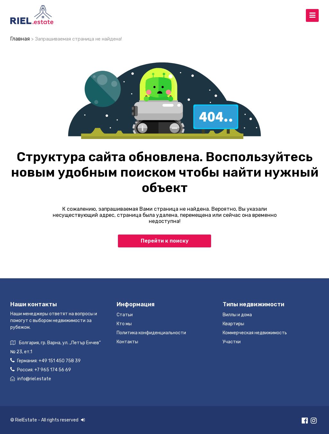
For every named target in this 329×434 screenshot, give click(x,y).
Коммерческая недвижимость (255, 333)
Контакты (127, 342)
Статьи (125, 315)
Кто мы (124, 324)
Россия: (40, 369)
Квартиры (233, 324)
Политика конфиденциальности (151, 333)
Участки (232, 342)
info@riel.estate (30, 379)
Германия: (45, 360)
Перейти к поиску (165, 241)
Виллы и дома (237, 315)
